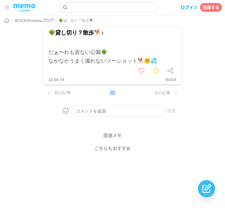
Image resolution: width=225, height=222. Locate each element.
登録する (210, 7)
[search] (108, 7)
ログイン (189, 7)
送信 (171, 110)
